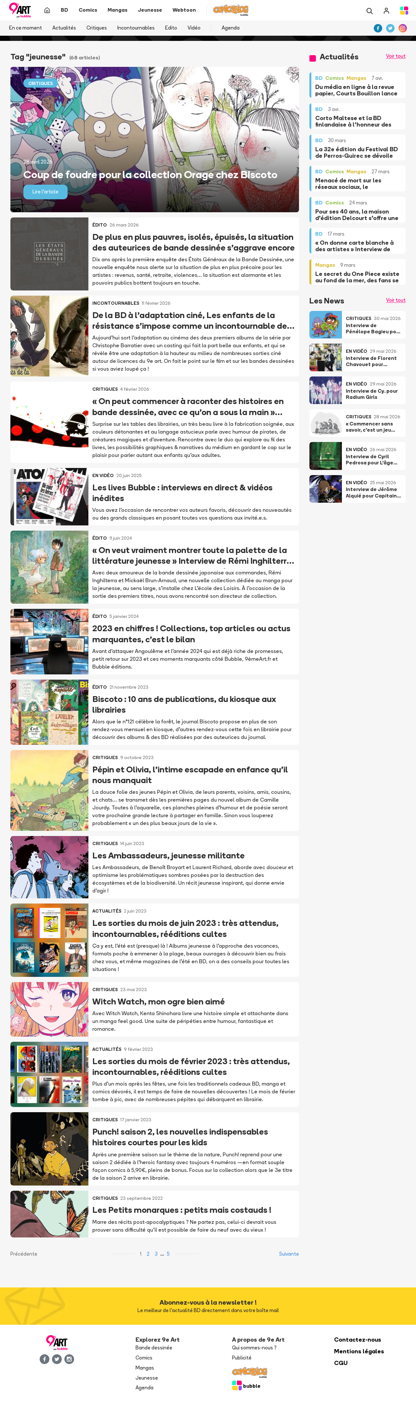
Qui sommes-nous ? (254, 1348)
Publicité (242, 1358)
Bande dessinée (154, 1348)
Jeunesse (147, 1378)
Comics (144, 1358)
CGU (341, 1363)
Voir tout (396, 56)
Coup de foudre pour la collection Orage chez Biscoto (150, 174)
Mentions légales (359, 1351)
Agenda (231, 28)
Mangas (145, 1368)
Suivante (289, 1254)
